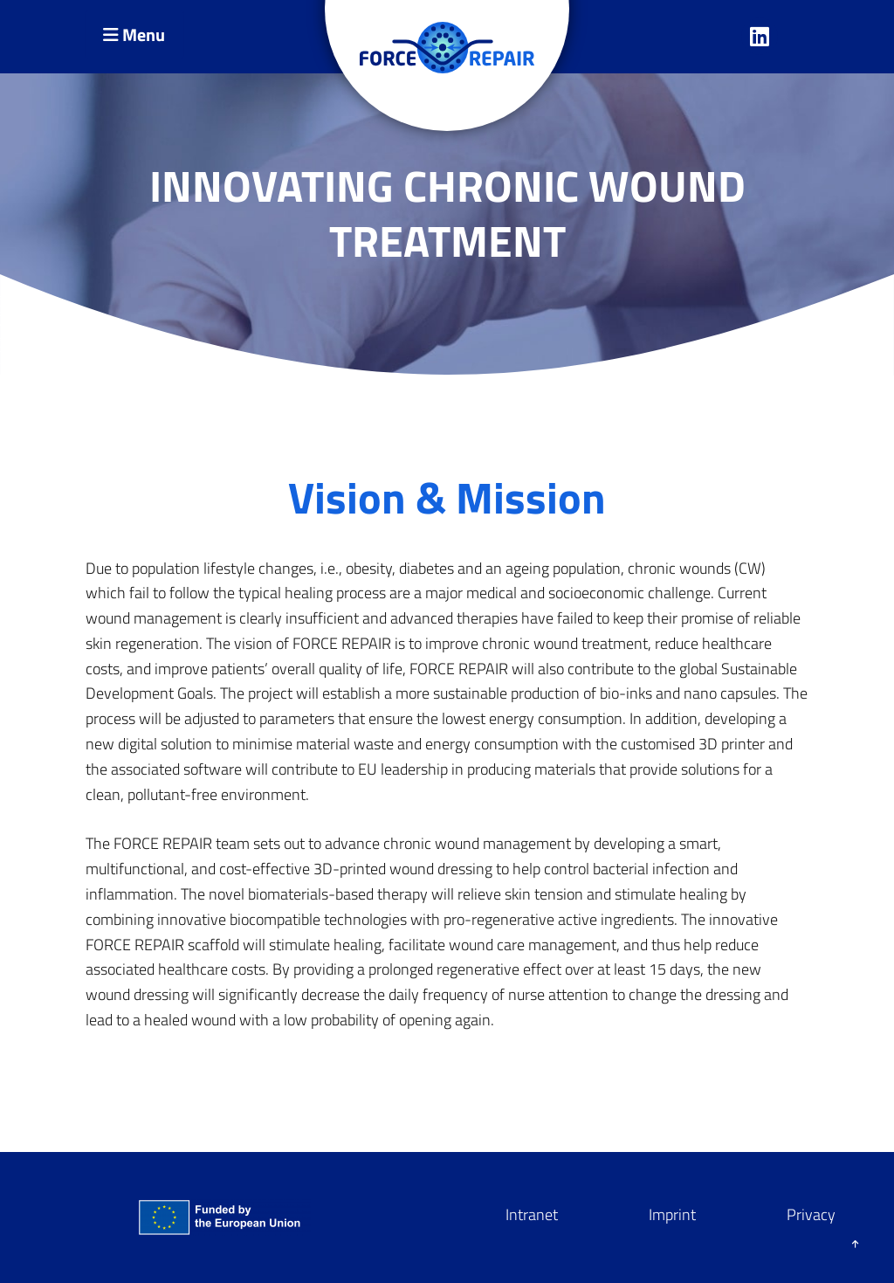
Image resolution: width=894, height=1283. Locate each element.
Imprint (672, 1214)
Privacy (811, 1214)
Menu (134, 34)
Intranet (531, 1214)
